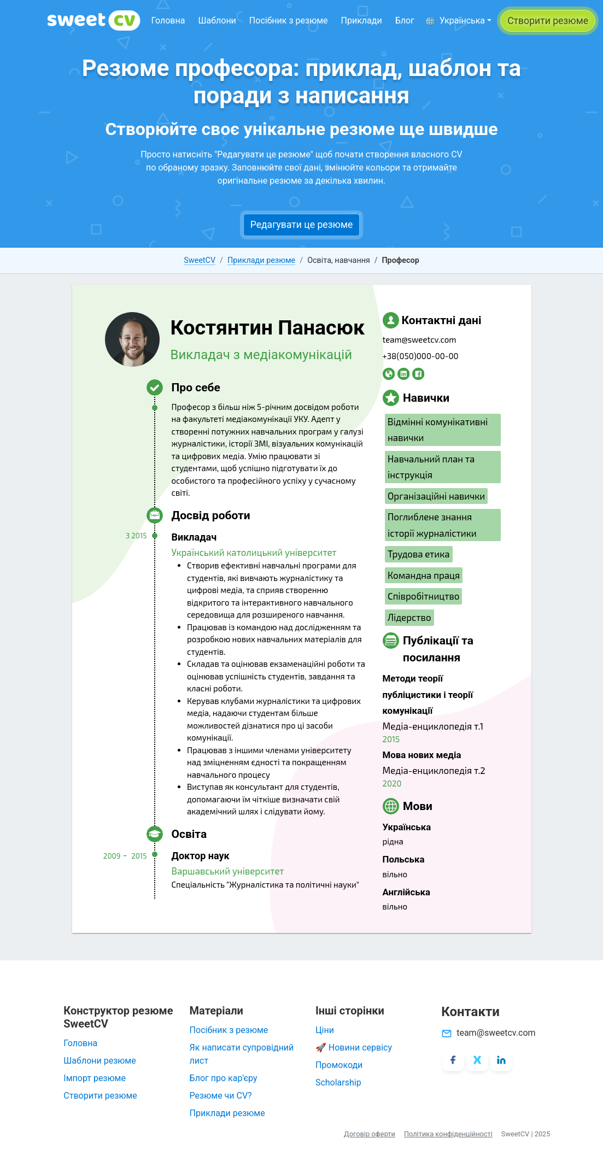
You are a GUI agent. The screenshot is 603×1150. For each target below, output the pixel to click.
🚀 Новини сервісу (353, 1047)
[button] (458, 20)
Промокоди (338, 1065)
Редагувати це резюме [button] (301, 224)
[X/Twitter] (477, 1060)
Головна (168, 20)
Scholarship (338, 1082)
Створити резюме (100, 1095)
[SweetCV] (94, 20)
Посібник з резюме (288, 20)
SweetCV (199, 260)
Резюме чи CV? (221, 1095)
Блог (404, 20)
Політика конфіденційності (448, 1134)
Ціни (324, 1030)
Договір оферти (369, 1134)
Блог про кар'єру (223, 1078)
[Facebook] (453, 1060)
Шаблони (217, 20)
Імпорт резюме (94, 1078)
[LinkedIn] (501, 1060)
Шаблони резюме (99, 1060)
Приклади (361, 20)
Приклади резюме (261, 260)
